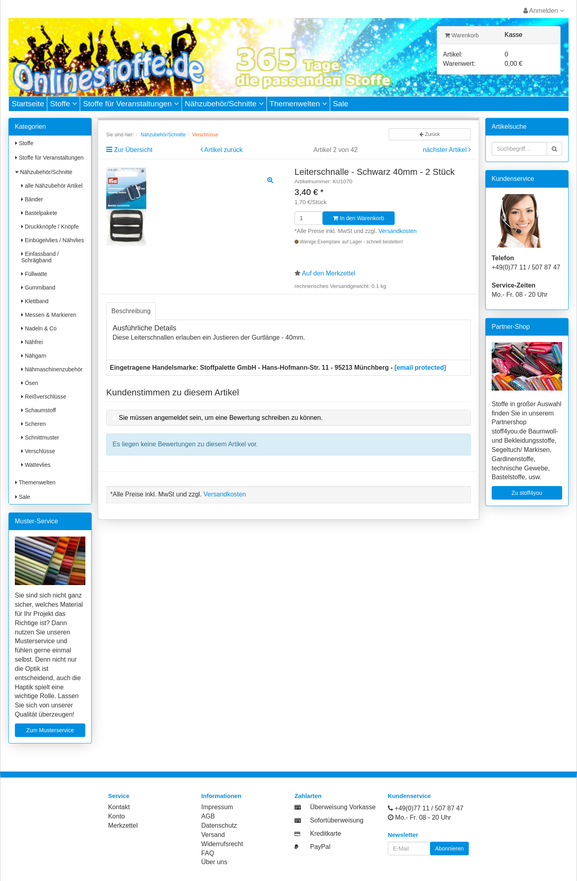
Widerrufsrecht (222, 843)
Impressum (217, 807)
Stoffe (63, 103)
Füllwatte (34, 274)
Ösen (29, 383)
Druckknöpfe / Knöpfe (50, 226)
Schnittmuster (40, 437)
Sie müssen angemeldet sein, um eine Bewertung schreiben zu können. (221, 417)
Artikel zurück (223, 149)
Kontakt (119, 807)
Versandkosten (398, 231)
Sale (340, 103)
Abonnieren (449, 848)
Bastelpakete (39, 213)
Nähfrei (32, 342)
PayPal (320, 846)
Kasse (513, 34)
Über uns (214, 862)
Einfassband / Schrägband (40, 257)
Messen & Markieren (48, 315)
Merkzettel (123, 825)
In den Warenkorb (358, 218)
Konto (116, 816)
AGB (208, 816)
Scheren (33, 424)
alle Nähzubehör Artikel (52, 185)
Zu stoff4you (527, 493)
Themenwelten (298, 103)
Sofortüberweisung (336, 820)
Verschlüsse (38, 451)
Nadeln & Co (38, 328)
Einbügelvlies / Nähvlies (52, 240)
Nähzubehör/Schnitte (224, 103)
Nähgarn (33, 355)
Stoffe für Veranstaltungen (131, 103)
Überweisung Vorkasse (343, 807)
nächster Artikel (445, 149)
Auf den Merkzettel (328, 273)
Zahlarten (308, 795)
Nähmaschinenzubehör (52, 369)
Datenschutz (219, 825)
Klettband (34, 301)
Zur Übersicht (133, 149)
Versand (213, 834)
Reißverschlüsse (43, 396)
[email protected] (420, 367)
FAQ (207, 853)
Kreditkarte (325, 833)
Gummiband (38, 287)
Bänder (32, 199)
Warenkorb (462, 35)
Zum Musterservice (50, 730)
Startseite (28, 103)
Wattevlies (35, 465)
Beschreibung (131, 311)
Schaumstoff (38, 410)
